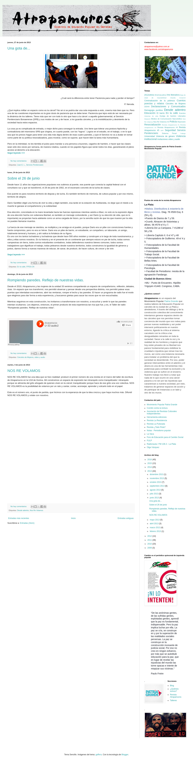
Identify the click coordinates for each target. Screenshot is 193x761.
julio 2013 (154, 494)
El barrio (161, 113)
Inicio (73, 518)
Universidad (149, 136)
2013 (149, 471)
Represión (181, 122)
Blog (172, 685)
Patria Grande (171, 301)
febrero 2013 (155, 531)
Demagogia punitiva (153, 110)
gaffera (99, 754)
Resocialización (152, 124)
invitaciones (162, 139)
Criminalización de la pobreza (159, 100)
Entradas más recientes (18, 518)
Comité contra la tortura (157, 408)
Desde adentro (23, 510)
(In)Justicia (149, 95)
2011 (149, 540)
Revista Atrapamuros (175, 696)
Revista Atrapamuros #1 (170, 125)
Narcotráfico (177, 119)
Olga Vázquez (153, 447)
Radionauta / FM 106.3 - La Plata (161, 444)
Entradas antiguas (126, 518)
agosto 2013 (155, 490)
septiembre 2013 (157, 486)
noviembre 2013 (157, 478)
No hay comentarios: (19, 161)
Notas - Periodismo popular (159, 430)
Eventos (182, 113)
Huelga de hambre (168, 116)
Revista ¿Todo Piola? (156, 427)
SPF (162, 130)
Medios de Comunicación (161, 119)
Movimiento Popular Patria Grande (162, 404)
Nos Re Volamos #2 (161, 122)
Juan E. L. (21, 165)
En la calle (21, 267)
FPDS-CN (30, 267)
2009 (149, 548)
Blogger (125, 754)
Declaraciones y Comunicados (168, 106)
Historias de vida (151, 116)
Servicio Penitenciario (34, 165)
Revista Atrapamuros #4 (167, 127)
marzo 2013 (155, 527)
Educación (149, 113)
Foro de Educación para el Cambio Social (165, 437)
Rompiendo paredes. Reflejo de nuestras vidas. (45, 280)
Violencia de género (165, 136)
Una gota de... (18, 48)
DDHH (146, 107)
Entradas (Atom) (27, 523)
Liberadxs (182, 116)
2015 (149, 463)
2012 (149, 536)
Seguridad (170, 130)
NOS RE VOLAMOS (23, 371)
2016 (149, 459)
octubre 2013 (156, 482)
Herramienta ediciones (157, 417)
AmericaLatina (160, 95)
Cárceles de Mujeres (25, 357)
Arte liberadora (172, 95)
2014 (149, 467)
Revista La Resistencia (157, 420)
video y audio (39, 357)
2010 (149, 544)
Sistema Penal (169, 133)
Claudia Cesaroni (178, 98)
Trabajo (183, 133)
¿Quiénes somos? (174, 690)
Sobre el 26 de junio (23, 178)
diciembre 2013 (157, 474)
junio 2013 (155, 497)
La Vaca (150, 434)
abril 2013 (154, 523)
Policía (173, 121)
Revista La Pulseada (156, 424)
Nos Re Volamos (36, 510)
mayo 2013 (155, 520)
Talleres (173, 700)
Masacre (147, 119)
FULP (149, 440)
